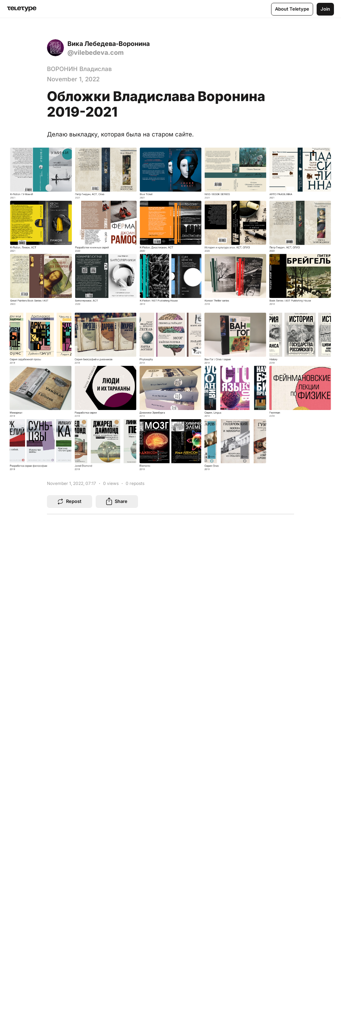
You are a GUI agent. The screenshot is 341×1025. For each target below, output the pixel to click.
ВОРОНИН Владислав (79, 68)
